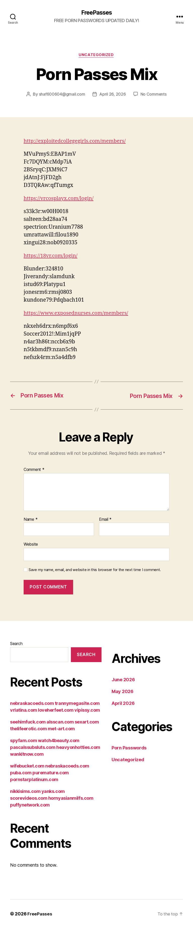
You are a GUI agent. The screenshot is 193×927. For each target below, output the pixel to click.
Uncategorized (96, 55)
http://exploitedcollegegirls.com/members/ (76, 141)
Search (16, 644)
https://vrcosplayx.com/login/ (60, 198)
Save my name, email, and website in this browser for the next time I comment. (95, 570)
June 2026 (123, 680)
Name (30, 519)
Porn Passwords (129, 748)
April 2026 (123, 703)
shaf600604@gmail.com (62, 94)
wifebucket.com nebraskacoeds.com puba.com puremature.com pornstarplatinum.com (49, 772)
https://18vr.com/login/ (51, 256)
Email (105, 519)
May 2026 (122, 692)
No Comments (153, 94)
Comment (34, 470)
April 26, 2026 (112, 94)
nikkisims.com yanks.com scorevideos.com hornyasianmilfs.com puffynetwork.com (51, 798)
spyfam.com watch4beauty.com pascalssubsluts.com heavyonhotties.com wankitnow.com (55, 747)
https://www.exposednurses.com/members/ (78, 313)
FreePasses (96, 13)
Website (31, 544)
